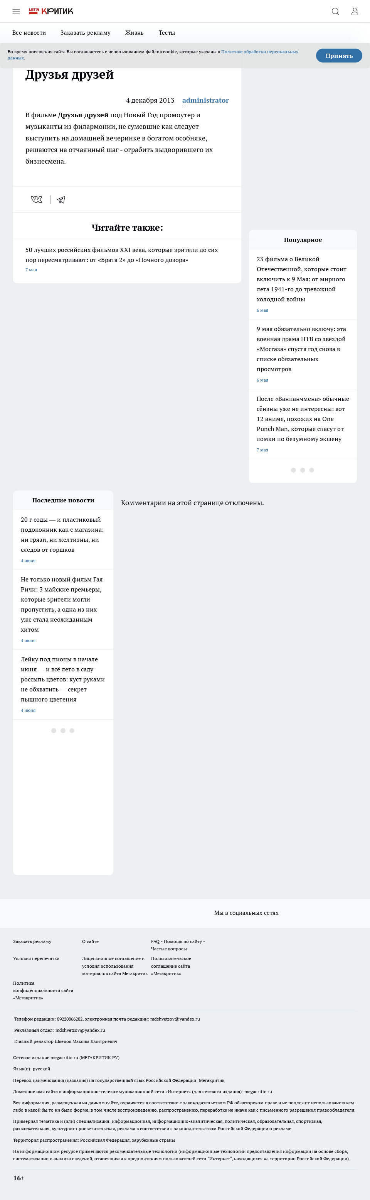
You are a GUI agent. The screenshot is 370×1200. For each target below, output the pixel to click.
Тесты (167, 32)
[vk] (37, 199)
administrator (205, 100)
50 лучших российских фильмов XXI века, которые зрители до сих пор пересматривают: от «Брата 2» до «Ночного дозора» (127, 260)
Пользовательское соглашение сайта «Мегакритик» (171, 965)
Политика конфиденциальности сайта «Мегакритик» (43, 990)
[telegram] (63, 199)
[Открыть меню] (16, 11)
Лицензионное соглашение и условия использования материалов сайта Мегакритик (115, 965)
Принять (339, 55)
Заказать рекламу (86, 32)
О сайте (90, 941)
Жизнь (134, 32)
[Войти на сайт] (354, 11)
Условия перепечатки (36, 958)
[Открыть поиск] (335, 11)
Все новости (29, 32)
